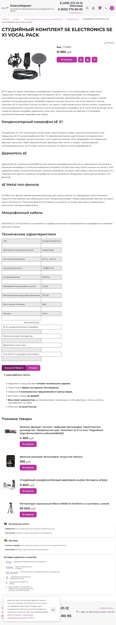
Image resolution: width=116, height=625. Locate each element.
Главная (5, 19)
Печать (110, 42)
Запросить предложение (81, 59)
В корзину (66, 59)
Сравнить (88, 59)
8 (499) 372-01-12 (71, 3)
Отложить (94, 59)
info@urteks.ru (76, 13)
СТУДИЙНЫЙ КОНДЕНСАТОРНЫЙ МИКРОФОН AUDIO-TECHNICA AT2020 (63, 480)
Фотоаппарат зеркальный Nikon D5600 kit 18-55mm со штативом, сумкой (64, 503)
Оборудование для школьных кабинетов (43, 19)
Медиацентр (72, 19)
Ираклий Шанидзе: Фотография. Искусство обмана (51, 456)
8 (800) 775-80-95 (70, 9)
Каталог (16, 19)
